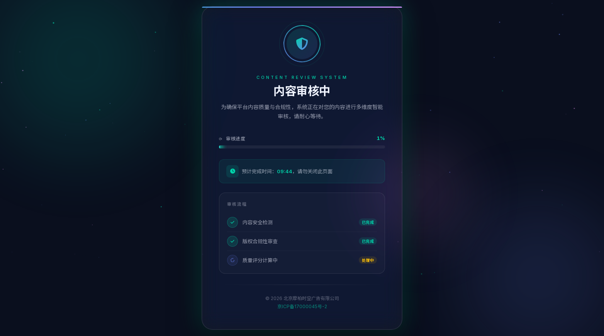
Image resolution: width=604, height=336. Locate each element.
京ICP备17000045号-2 (302, 306)
